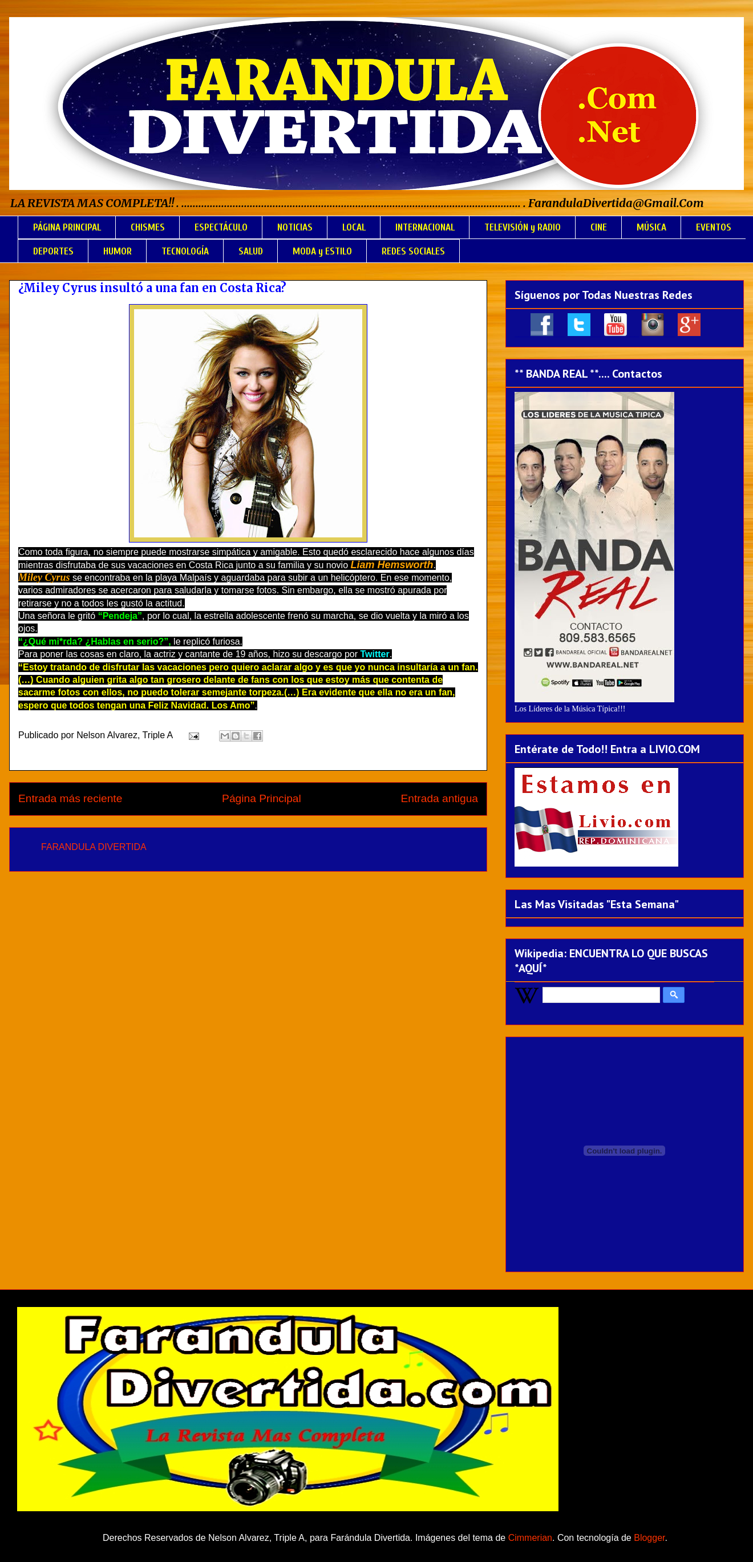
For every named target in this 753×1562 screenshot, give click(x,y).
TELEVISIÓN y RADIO (522, 227)
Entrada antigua (439, 798)
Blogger (649, 1538)
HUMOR (117, 251)
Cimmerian (530, 1538)
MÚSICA (651, 227)
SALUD (250, 251)
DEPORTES (53, 251)
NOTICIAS (295, 227)
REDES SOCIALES (413, 251)
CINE (598, 227)
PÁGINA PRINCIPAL (67, 227)
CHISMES (148, 227)
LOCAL (354, 227)
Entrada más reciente (70, 798)
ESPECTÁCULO (221, 227)
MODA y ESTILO (322, 251)
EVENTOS (713, 227)
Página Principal (261, 798)
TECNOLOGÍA (185, 251)
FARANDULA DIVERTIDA (94, 847)
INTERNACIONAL (425, 227)
